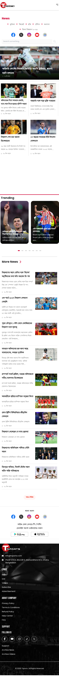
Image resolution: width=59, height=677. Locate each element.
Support (5, 645)
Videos (5, 583)
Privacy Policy (8, 603)
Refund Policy (8, 611)
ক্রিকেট (21, 24)
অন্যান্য (47, 24)
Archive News (8, 650)
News (4, 574)
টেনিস (37, 24)
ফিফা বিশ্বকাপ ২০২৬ (29, 29)
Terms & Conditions (11, 607)
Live (3, 579)
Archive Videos (8, 654)
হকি (29, 24)
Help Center (7, 615)
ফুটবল (12, 24)
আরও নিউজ (29, 497)
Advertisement (8, 591)
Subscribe (6, 587)
